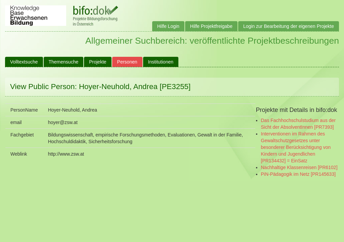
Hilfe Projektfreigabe (211, 26)
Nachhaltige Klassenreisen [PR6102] (299, 167)
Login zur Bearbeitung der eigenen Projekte (288, 26)
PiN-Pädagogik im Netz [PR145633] (298, 174)
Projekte (97, 62)
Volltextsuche (24, 62)
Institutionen (161, 62)
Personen (127, 62)
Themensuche (64, 62)
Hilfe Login (168, 26)
